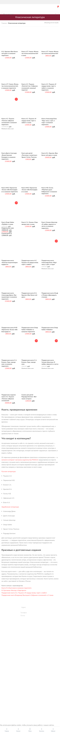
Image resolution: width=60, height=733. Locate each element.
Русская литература (9, 472)
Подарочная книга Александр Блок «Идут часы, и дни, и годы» (49, 262)
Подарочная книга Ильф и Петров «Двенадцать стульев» (50, 295)
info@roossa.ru (31, 616)
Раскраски (30, 643)
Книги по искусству (30, 678)
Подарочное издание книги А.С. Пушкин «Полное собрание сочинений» (9, 398)
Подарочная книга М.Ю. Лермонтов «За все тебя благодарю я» (10, 329)
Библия (30, 682)
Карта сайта (31, 703)
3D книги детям (31, 634)
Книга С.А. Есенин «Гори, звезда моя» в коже (30, 223)
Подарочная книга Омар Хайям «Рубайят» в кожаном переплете (30, 329)
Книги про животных (31, 627)
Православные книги (31, 658)
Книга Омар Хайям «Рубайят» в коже (8, 223)
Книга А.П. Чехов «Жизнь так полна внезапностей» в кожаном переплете (10, 86)
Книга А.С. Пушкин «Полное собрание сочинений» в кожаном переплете (9, 122)
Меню (30, 731)
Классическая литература (30, 654)
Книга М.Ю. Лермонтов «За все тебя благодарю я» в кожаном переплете (10, 190)
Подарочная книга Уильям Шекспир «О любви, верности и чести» (50, 362)
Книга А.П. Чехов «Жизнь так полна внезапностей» (50, 53)
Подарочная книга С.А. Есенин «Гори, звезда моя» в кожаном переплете (9, 363)
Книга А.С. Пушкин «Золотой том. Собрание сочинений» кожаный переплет (30, 87)
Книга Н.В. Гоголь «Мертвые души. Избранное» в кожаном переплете (49, 191)
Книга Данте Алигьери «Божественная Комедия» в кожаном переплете (9, 156)
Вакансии (31, 693)
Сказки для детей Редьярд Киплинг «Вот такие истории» (29, 397)
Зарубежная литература (10, 507)
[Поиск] (30, 14)
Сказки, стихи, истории (30, 630)
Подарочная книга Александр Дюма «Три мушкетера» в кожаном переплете (9, 296)
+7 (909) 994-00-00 (35, 613)
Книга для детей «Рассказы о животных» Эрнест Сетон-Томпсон (29, 155)
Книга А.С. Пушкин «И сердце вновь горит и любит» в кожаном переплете (49, 87)
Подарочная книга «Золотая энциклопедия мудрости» (10, 262)
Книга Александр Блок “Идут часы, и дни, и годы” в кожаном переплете (49, 122)
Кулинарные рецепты (31, 661)
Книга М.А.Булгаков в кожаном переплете (16, 588)
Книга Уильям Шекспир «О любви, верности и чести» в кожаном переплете (49, 225)
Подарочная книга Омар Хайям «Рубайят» (50, 329)
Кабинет (53, 731)
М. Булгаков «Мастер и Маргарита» (14, 590)
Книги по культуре (31, 665)
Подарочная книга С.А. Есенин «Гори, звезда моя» (29, 362)
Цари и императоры (30, 685)
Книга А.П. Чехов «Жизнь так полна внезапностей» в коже (30, 53)
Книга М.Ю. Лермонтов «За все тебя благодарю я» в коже (29, 190)
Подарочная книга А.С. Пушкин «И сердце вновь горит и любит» (30, 262)
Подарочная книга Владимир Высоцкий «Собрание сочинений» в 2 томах (27, 595)
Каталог (18, 731)
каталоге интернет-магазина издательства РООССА (20, 460)
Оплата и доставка (31, 696)
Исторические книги (31, 669)
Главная (4, 23)
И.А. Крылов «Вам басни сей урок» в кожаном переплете (10, 53)
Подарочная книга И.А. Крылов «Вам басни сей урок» (29, 295)
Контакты (31, 700)
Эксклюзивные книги (31, 651)
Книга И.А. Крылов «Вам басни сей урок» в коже (50, 154)
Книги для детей (30, 624)
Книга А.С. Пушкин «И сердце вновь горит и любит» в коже (29, 121)
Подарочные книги (31, 647)
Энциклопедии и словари (30, 689)
